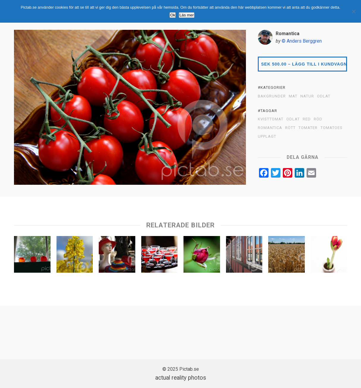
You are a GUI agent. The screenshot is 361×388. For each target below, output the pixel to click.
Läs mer (186, 15)
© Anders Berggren (302, 41)
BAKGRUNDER (272, 96)
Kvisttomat (270, 119)
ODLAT (323, 96)
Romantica (270, 128)
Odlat (293, 119)
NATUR (307, 96)
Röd (318, 119)
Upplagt (267, 136)
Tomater (308, 128)
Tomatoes (332, 128)
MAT (293, 96)
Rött (290, 128)
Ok (172, 15)
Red (307, 119)
